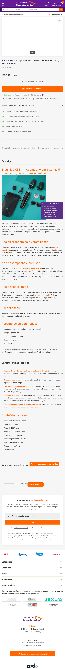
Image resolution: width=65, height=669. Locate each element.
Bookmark (55, 4)
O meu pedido (60, 4)
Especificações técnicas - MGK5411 (48, 98)
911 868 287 (32, 640)
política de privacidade (21, 528)
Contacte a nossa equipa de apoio (32, 653)
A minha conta (47, 3)
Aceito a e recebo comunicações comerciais (30, 528)
